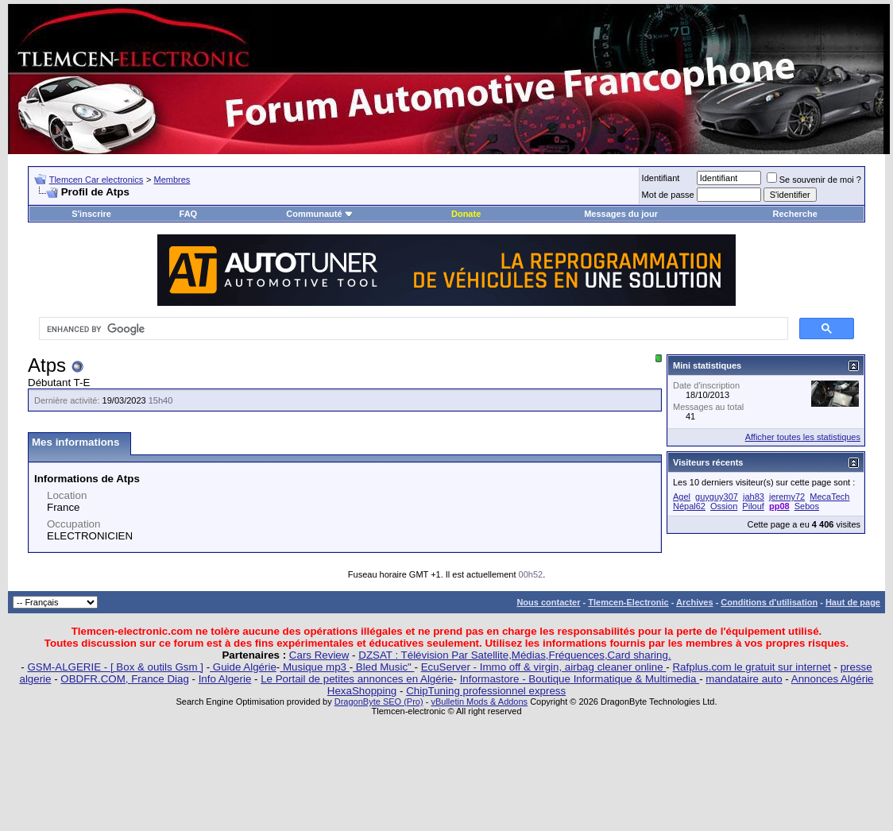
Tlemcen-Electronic (628, 602)
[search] (412, 329)
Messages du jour (621, 213)
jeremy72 (787, 496)
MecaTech (829, 496)
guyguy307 (716, 496)
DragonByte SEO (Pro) (378, 701)
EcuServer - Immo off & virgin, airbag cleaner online (544, 667)
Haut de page (852, 602)
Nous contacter (548, 602)
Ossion (723, 506)
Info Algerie (225, 679)
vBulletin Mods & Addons (479, 701)
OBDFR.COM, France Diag (124, 679)
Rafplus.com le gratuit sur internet (751, 667)
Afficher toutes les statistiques (802, 437)
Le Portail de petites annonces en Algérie (357, 679)
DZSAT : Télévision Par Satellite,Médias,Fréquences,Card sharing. (514, 655)
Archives (694, 602)
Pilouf (753, 506)
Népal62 (689, 506)
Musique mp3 (314, 667)
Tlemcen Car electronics (96, 179)
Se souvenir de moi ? (814, 179)
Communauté (319, 213)
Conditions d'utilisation (769, 602)
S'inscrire (91, 213)
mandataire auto (744, 679)
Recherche (795, 213)
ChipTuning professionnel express (486, 691)
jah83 (753, 496)
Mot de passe (668, 194)
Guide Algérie (243, 667)
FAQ (189, 213)
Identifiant (661, 178)
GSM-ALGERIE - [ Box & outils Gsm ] (115, 667)
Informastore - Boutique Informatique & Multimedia (580, 679)
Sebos (806, 506)
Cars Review (319, 655)
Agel (681, 496)
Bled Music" (383, 667)
